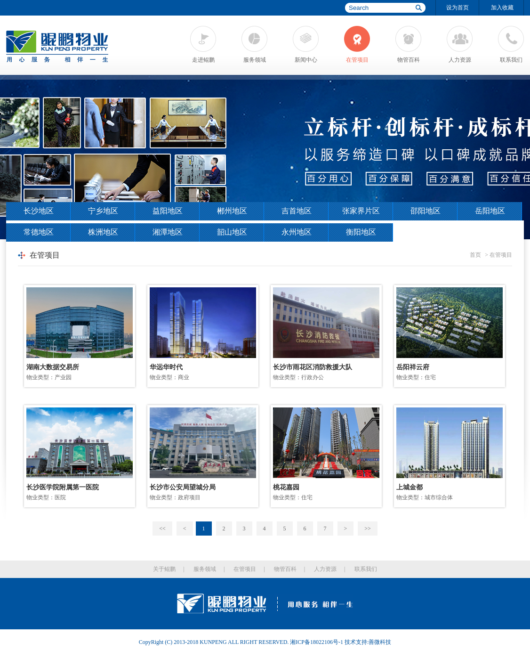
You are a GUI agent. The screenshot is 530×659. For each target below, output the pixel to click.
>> (367, 528)
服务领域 (254, 60)
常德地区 (39, 232)
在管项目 (357, 60)
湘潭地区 (168, 232)
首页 (475, 255)
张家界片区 (361, 211)
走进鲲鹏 (203, 60)
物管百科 (408, 60)
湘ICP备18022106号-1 (316, 642)
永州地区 (296, 232)
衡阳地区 (361, 232)
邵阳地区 (425, 211)
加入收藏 (502, 7)
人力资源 (460, 60)
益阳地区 (168, 211)
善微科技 (380, 642)
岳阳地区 (490, 211)
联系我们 (511, 60)
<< (162, 528)
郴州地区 (232, 211)
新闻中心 (306, 60)
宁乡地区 (103, 211)
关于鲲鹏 (164, 569)
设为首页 (457, 7)
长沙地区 (39, 211)
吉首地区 (296, 211)
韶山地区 (232, 232)
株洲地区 (103, 232)
